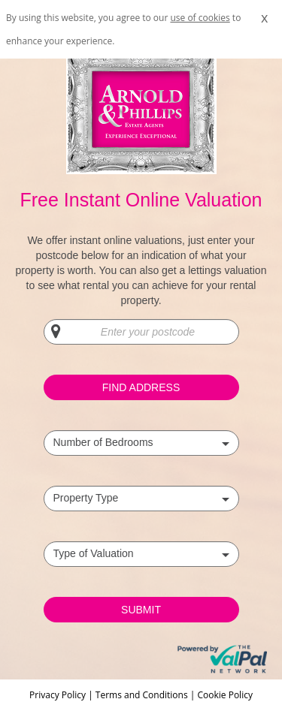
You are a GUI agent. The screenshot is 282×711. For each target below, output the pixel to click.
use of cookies (199, 17)
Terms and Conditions (142, 694)
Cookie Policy (224, 694)
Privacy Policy (58, 694)
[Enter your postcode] (141, 332)
